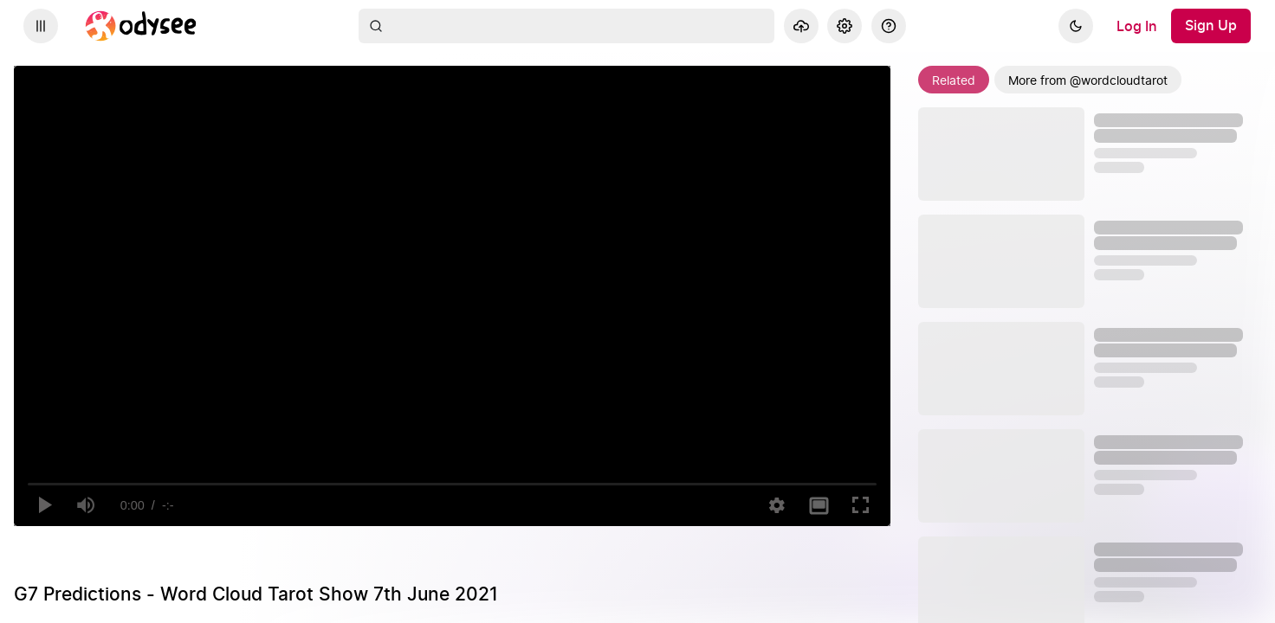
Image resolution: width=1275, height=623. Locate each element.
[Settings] (844, 26)
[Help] (888, 26)
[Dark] (1075, 26)
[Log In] (1136, 26)
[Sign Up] (1211, 26)
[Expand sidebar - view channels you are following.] (40, 26)
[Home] (141, 26)
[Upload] (801, 26)
